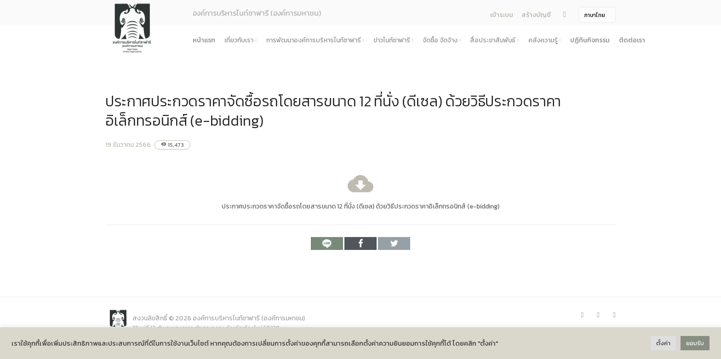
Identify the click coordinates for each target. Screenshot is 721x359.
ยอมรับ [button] (695, 343)
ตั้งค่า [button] (663, 343)
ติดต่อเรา (632, 40)
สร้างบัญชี (536, 15)
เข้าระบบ (501, 15)
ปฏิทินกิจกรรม (590, 40)
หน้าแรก (204, 40)
